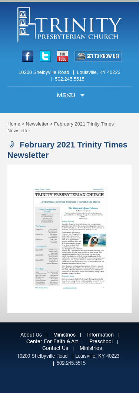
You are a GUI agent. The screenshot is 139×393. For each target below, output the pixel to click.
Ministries (64, 335)
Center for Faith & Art (52, 341)
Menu (66, 95)
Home (13, 124)
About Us (31, 335)
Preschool (101, 341)
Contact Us (55, 348)
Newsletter (37, 124)
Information (100, 335)
